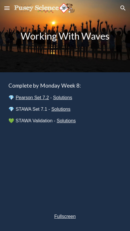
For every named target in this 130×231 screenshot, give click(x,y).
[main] (65, 36)
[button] (7, 8)
